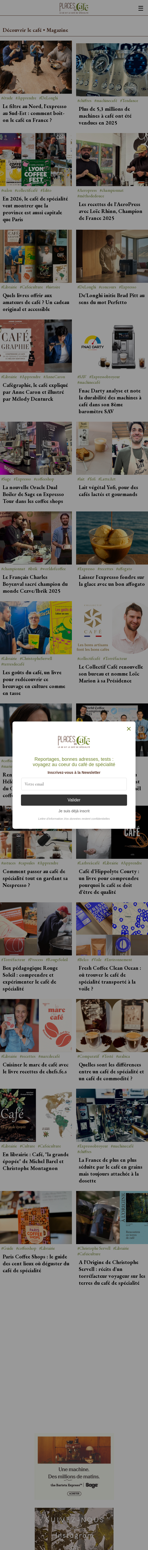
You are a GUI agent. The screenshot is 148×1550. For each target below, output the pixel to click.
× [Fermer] (128, 728)
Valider (74, 800)
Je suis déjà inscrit (74, 811)
